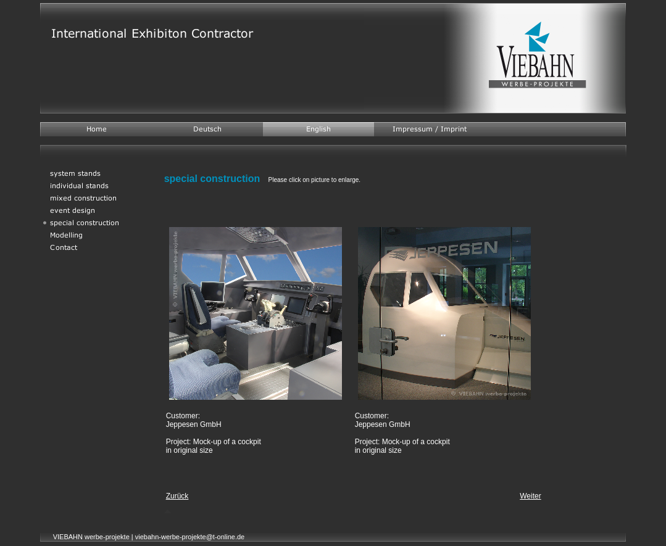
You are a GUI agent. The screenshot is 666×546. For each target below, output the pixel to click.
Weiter (530, 496)
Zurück (177, 496)
